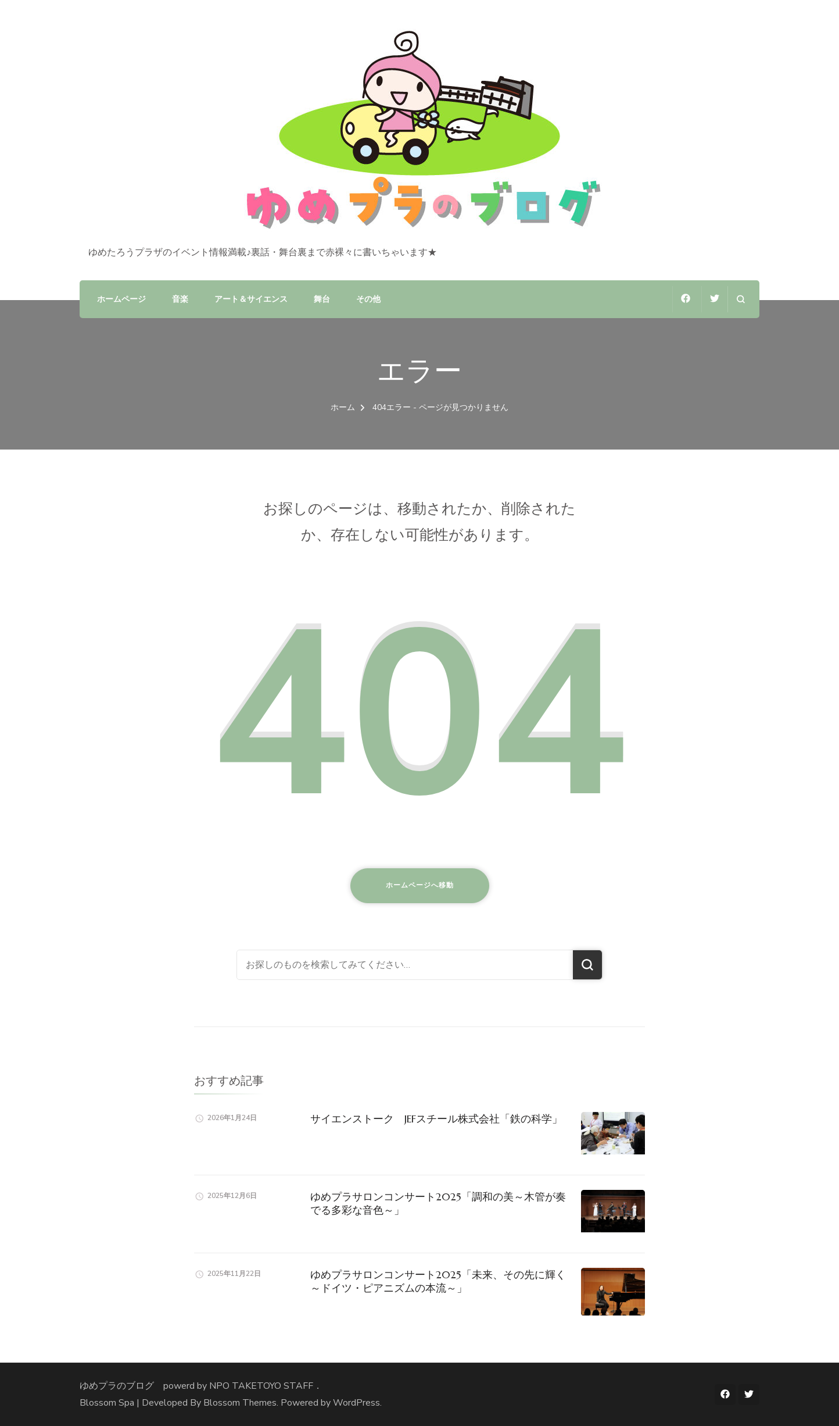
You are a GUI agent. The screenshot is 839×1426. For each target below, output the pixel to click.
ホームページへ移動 (420, 885)
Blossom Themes (240, 1402)
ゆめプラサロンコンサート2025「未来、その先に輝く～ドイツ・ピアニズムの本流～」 (438, 1281)
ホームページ (121, 299)
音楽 (180, 299)
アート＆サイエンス (251, 299)
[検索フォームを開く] (740, 299)
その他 (368, 299)
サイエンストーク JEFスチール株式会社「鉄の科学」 (436, 1118)
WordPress (356, 1402)
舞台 (322, 299)
